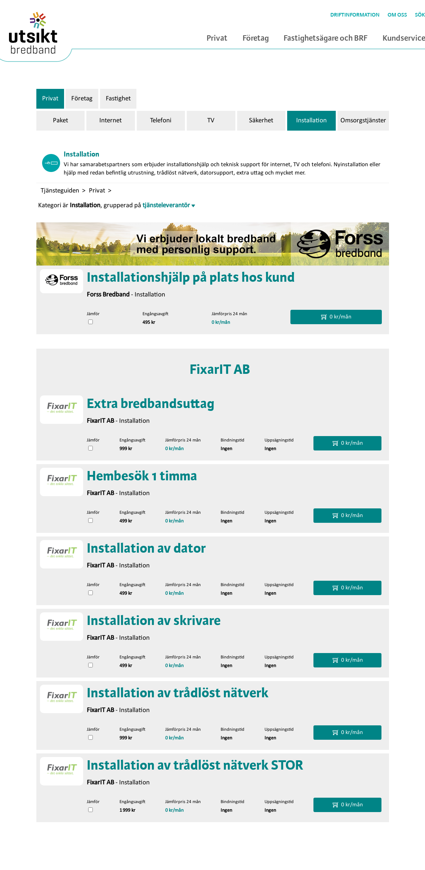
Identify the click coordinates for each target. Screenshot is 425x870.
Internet (110, 120)
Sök (420, 15)
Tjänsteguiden (60, 190)
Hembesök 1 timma (142, 477)
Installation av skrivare (154, 621)
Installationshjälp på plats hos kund (191, 278)
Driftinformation (355, 15)
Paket (60, 120)
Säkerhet (261, 120)
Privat (217, 38)
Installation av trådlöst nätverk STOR (195, 766)
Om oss (397, 15)
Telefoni (160, 120)
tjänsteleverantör (169, 205)
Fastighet (118, 98)
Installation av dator (146, 549)
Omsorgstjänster (363, 120)
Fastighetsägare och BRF (325, 38)
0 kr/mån (221, 322)
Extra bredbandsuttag (150, 404)
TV (210, 120)
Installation (311, 120)
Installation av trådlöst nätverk (177, 694)
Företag (256, 38)
